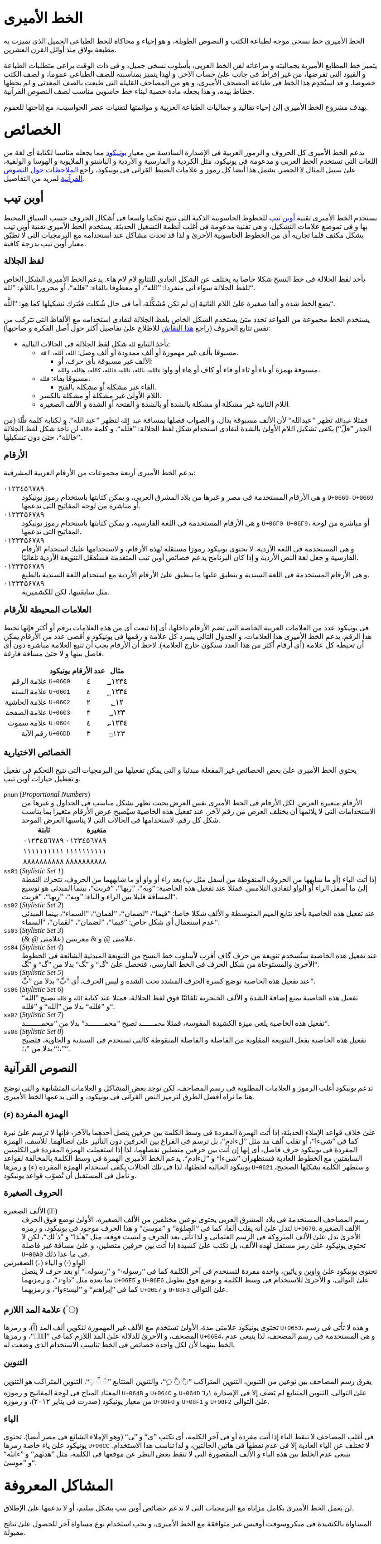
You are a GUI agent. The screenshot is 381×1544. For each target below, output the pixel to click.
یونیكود (116, 152)
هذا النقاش (177, 328)
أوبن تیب (282, 218)
